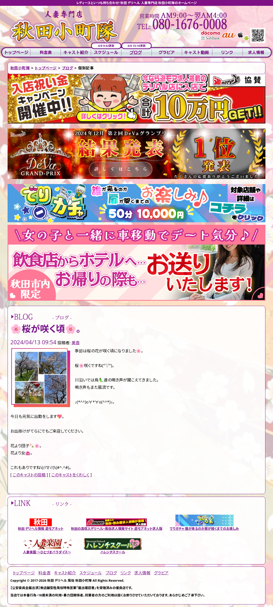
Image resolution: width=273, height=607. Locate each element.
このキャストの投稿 (29, 475)
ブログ (136, 52)
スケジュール (106, 52)
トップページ (15, 52)
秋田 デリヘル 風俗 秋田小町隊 (69, 580)
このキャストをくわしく (70, 475)
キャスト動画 (197, 52)
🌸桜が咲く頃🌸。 (45, 328)
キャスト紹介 (76, 52)
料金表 (45, 52)
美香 (76, 343)
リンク (227, 52)
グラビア (167, 52)
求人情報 (258, 52)
